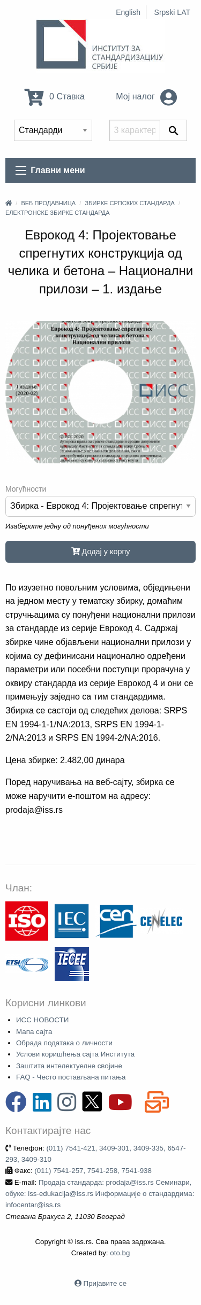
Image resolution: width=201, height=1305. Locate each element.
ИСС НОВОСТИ (42, 1020)
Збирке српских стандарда (130, 203)
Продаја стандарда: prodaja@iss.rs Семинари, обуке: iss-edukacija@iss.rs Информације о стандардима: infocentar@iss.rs (99, 1193)
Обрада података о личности (64, 1043)
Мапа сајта (34, 1032)
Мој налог (146, 96)
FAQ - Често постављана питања (71, 1077)
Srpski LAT (172, 12)
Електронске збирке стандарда (57, 212)
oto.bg (120, 1253)
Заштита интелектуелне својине (69, 1066)
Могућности (25, 489)
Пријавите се (105, 1283)
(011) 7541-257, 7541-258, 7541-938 (93, 1171)
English (128, 12)
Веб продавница (48, 203)
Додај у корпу (100, 551)
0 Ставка (55, 96)
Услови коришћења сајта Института (75, 1054)
